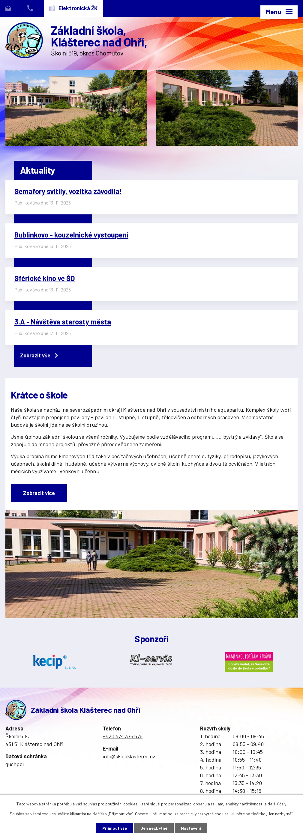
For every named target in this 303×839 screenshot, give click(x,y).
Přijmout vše (114, 828)
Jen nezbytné (153, 828)
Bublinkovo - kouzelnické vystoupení (71, 234)
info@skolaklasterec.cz (129, 756)
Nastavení (191, 828)
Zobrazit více (39, 493)
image (76, 108)
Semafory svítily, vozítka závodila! (68, 191)
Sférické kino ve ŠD (44, 278)
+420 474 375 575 (122, 736)
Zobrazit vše (39, 355)
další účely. (277, 803)
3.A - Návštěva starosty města (62, 321)
